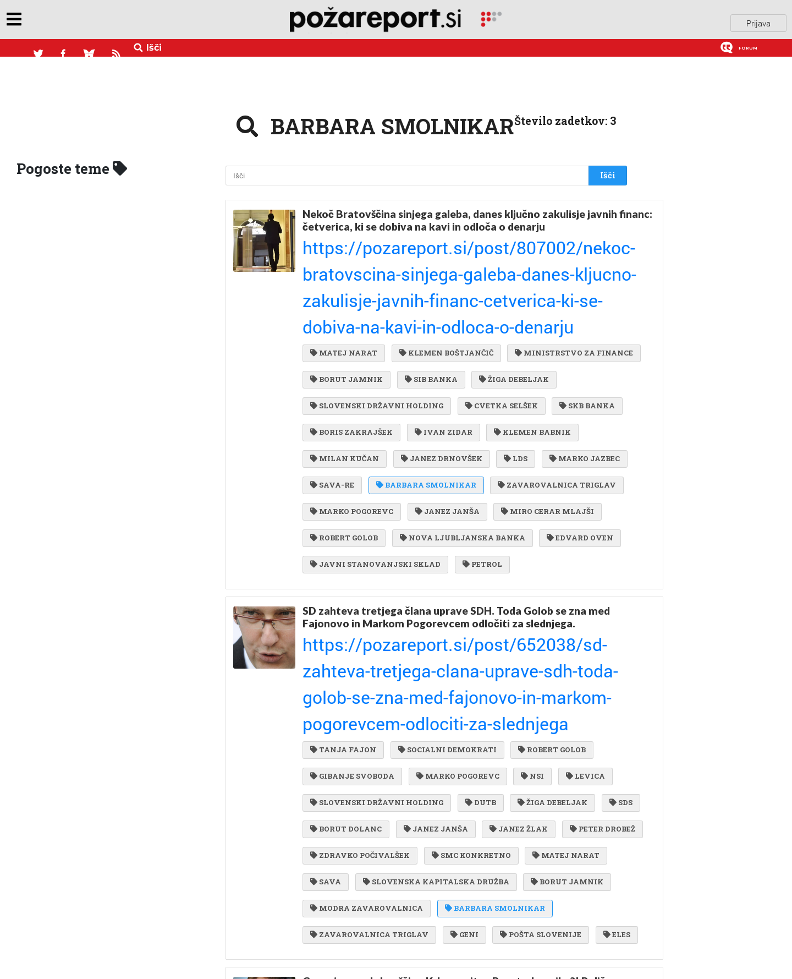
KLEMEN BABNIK (425, 350)
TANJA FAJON (343, 560)
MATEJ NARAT (343, 261)
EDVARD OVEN (574, 440)
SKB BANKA (430, 328)
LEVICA (577, 582)
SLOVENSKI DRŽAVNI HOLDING (465, 306)
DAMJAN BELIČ (345, 902)
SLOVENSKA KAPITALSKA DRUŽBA (519, 671)
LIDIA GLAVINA (345, 858)
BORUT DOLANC (388, 626)
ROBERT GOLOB (344, 440)
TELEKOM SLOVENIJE (500, 835)
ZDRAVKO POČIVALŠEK (444, 649)
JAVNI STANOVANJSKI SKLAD (375, 462)
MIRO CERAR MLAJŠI (542, 418)
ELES (424, 738)
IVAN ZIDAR (339, 350)
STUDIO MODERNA (545, 925)
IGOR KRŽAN (454, 947)
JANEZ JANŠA (445, 418)
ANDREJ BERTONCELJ (357, 947)
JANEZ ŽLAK (555, 626)
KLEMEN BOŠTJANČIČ (444, 261)
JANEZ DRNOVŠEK (351, 373)
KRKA (326, 835)
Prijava (758, 21)
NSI (526, 582)
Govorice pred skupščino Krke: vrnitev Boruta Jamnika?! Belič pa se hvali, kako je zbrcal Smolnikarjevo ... (454, 787)
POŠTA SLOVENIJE (351, 738)
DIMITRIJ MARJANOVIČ (555, 947)
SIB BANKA (565, 283)
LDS (423, 373)
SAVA (412, 671)
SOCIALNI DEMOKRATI (444, 560)
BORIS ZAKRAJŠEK (517, 328)
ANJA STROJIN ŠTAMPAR (497, 880)
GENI (580, 716)
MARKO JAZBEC (488, 373)
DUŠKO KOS (459, 925)
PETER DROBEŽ (343, 649)
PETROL (479, 462)
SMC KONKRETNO (552, 649)
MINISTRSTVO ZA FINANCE (369, 283)
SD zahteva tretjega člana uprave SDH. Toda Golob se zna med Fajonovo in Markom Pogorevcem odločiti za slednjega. (456, 511)
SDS (321, 626)
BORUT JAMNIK (484, 283)
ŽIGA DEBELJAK (345, 306)
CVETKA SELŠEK (346, 328)
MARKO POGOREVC (351, 418)
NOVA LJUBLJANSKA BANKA (459, 440)
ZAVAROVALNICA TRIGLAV (489, 395)
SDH (412, 858)
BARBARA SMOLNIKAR (360, 395)
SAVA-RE (565, 373)
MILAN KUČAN (517, 350)
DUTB (478, 604)
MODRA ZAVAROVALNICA (458, 693)
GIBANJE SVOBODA (352, 582)
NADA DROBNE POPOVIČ (362, 925)
